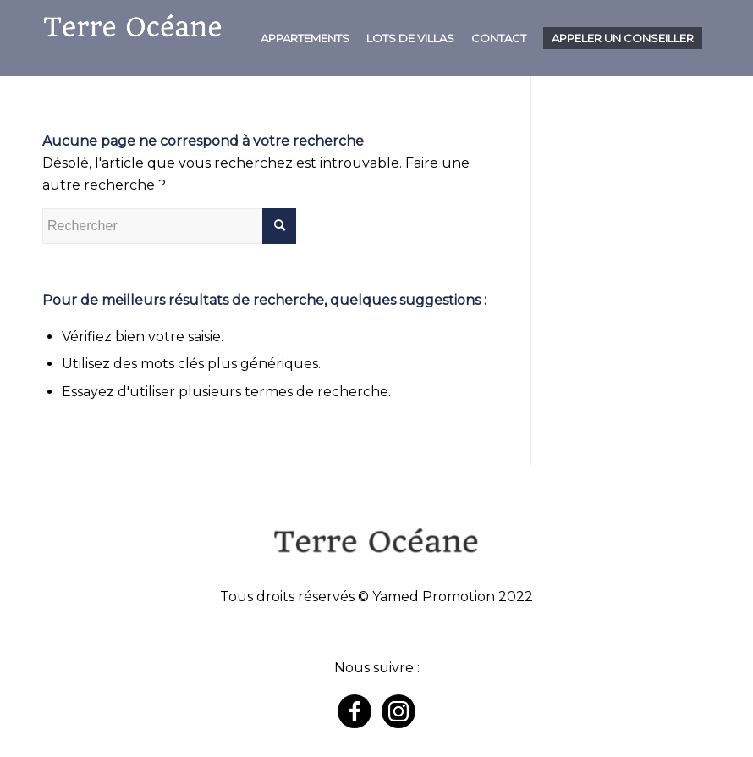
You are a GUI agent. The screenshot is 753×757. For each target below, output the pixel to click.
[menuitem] (305, 38)
